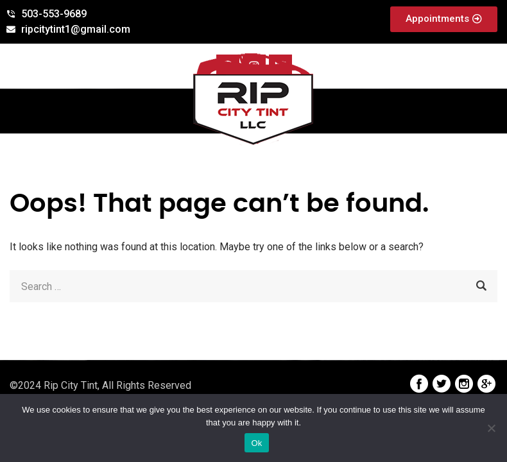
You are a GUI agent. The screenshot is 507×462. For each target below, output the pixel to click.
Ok (256, 443)
